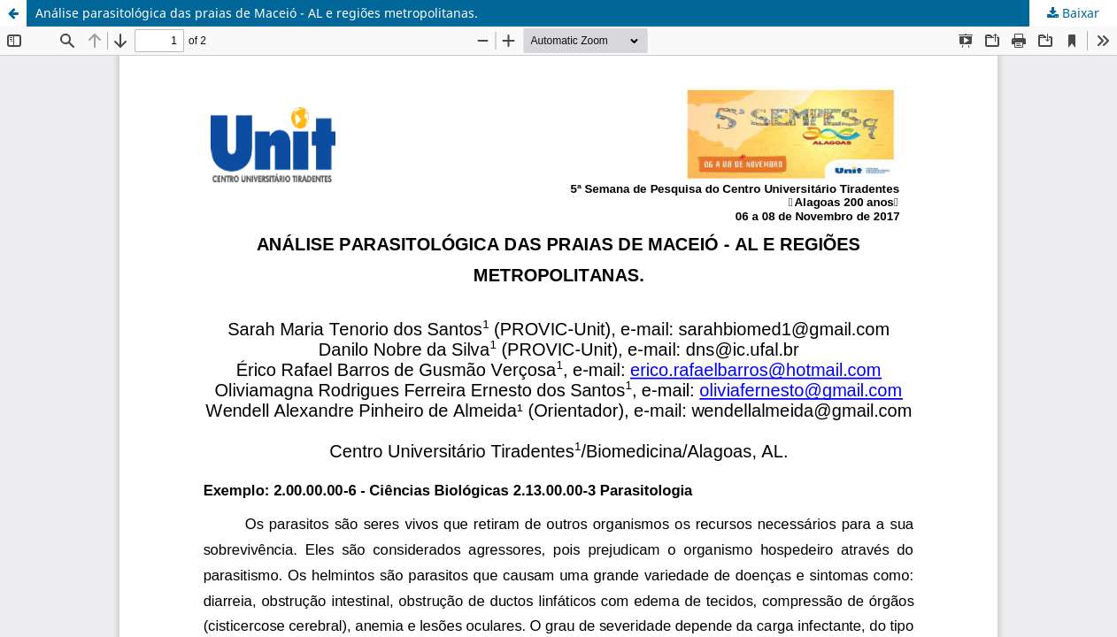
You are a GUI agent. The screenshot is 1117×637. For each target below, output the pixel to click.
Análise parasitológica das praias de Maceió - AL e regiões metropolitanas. (256, 12)
